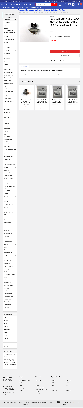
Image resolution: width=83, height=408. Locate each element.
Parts (10, 256)
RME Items (6, 135)
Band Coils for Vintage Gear (10, 188)
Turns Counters (7, 311)
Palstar (6, 121)
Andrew (6, 29)
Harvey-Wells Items (9, 76)
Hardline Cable (7, 232)
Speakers (10, 292)
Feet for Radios (7, 223)
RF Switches (10, 281)
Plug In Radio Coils (8, 262)
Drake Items (10, 68)
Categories (7, 21)
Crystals (10, 208)
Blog (27, 8)
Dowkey (6, 65)
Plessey (6, 127)
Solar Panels (7, 289)
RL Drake (6, 322)
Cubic (5, 62)
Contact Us (20, 8)
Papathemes (25, 405)
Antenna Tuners (8, 182)
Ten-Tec (6, 327)
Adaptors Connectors (10, 166)
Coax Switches (7, 200)
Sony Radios (7, 145)
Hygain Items (7, 87)
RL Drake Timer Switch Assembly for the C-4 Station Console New (26, 102)
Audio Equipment (10, 185)
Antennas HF (7, 174)
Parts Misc (10, 259)
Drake (5, 324)
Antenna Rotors (8, 176)
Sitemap (21, 391)
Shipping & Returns (36, 8)
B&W (5, 345)
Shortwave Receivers (9, 286)
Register (63, 5)
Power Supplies (7, 270)
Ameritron (6, 46)
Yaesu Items (10, 160)
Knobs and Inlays (10, 243)
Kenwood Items (10, 108)
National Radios (10, 119)
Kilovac (6, 105)
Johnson (6, 336)
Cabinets (6, 194)
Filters (10, 226)
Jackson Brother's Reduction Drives (8, 93)
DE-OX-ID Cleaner (8, 211)
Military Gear (7, 113)
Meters (10, 248)
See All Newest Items (8, 8)
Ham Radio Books (8, 229)
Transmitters (10, 303)
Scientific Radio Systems (8, 141)
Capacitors (10, 197)
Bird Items (10, 51)
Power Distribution (8, 267)
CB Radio (10, 203)
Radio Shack (7, 130)
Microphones (7, 251)
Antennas (10, 171)
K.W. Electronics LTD (9, 102)
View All (6, 348)
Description (23, 67)
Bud (5, 26)
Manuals (10, 245)
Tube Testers (7, 308)
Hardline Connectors (9, 234)
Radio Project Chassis (9, 275)
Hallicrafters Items (8, 73)
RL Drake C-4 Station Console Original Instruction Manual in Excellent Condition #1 (57, 103)
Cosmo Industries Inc (9, 40)
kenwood (6, 339)
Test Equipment (8, 295)
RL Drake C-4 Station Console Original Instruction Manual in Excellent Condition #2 (41, 103)
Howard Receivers (8, 84)
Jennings (6, 97)
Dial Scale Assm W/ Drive (8, 214)
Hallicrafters (7, 330)
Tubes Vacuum (10, 305)
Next (78, 82)
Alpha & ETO (7, 43)
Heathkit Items (10, 81)
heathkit (6, 333)
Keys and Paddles (8, 240)
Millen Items (7, 110)
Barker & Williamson (9, 49)
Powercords (7, 264)
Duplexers (10, 221)
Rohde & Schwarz (8, 138)
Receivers (10, 273)
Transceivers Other (8, 297)
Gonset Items (7, 71)
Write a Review (54, 29)
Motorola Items (7, 116)
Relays (10, 278)
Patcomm (6, 124)
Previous (76, 82)
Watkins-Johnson (8, 157)
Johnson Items (10, 99)
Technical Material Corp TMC (10, 151)
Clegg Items (7, 54)
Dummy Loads (7, 218)
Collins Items (10, 60)
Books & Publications (10, 192)
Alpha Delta (7, 24)
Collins (5, 319)
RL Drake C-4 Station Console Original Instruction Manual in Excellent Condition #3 (72, 103)
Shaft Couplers (7, 284)
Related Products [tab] (26, 83)
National (6, 342)
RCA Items (6, 132)
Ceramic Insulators (8, 205)
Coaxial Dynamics (8, 38)
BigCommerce (33, 403)
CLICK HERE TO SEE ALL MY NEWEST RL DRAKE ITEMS (9, 33)
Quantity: (53, 45)
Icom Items (10, 90)
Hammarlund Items (8, 79)
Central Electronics (9, 57)
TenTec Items (10, 155)
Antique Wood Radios (9, 179)
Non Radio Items (8, 253)
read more (5, 368)
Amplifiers (10, 168)
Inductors (10, 237)
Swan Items (10, 147)
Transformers (7, 300)
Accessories (10, 163)
